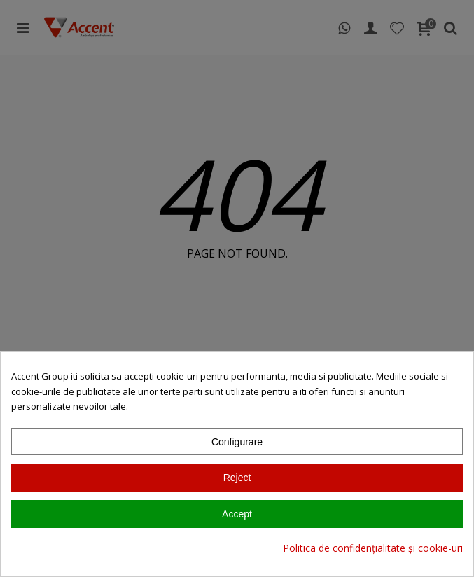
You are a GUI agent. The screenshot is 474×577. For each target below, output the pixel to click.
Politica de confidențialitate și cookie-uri (373, 548)
